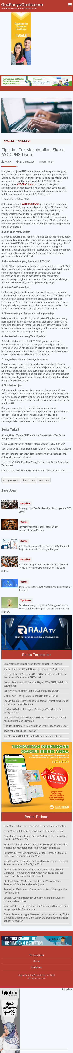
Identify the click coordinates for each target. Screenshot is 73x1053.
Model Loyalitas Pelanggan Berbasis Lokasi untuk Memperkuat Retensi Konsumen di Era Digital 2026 (36, 863)
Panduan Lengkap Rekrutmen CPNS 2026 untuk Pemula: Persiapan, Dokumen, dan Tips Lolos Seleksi (34, 567)
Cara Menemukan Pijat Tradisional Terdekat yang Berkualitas (35, 826)
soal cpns (44, 480)
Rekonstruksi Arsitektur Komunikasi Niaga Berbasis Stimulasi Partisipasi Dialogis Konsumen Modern (35, 854)
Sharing (23, 522)
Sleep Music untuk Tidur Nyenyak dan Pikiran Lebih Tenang (34, 831)
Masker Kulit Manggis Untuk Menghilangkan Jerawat (31, 696)
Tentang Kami (36, 955)
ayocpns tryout (11, 480)
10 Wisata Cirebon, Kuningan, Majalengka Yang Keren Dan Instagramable (33, 711)
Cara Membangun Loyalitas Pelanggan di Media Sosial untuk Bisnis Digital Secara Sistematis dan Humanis (35, 608)
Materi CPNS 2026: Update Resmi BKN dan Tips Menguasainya (33, 470)
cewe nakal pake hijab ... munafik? (21, 731)
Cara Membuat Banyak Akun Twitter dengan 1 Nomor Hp (33, 664)
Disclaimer (36, 967)
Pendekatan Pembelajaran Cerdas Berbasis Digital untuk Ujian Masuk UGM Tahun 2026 (35, 838)
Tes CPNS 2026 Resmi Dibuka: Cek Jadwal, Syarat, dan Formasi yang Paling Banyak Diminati (36, 702)
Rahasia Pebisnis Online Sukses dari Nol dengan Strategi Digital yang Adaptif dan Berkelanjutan (36, 908)
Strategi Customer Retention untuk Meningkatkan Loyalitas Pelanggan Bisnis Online (34, 899)
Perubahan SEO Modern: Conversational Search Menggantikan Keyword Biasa (36, 891)
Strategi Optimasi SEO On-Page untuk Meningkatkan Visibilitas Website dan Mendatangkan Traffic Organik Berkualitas (36, 846)
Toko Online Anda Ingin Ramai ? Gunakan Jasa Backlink (32, 690)
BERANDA (9, 141)
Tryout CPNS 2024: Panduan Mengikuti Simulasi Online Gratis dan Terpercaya (35, 464)
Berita (36, 961)
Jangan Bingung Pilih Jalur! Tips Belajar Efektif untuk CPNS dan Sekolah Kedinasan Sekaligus (34, 455)
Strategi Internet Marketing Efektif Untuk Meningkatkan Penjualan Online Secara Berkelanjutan (32, 883)
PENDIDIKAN (24, 141)
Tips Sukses (25, 600)
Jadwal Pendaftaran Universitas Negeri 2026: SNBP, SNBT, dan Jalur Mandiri (36, 684)
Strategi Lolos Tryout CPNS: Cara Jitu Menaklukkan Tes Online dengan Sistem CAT (33, 437)
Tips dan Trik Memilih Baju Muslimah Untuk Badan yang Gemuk (36, 726)
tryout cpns (29, 480)
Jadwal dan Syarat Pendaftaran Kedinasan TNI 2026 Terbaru (35, 669)
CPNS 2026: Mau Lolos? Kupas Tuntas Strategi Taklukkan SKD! (33, 443)
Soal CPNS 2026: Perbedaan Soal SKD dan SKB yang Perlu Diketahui (36, 449)
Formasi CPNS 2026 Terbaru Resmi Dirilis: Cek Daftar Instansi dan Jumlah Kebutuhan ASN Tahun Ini (35, 676)
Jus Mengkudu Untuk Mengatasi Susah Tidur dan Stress (32, 736)
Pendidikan (25, 503)
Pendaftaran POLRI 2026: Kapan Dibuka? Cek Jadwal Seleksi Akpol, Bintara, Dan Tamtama (35, 719)
